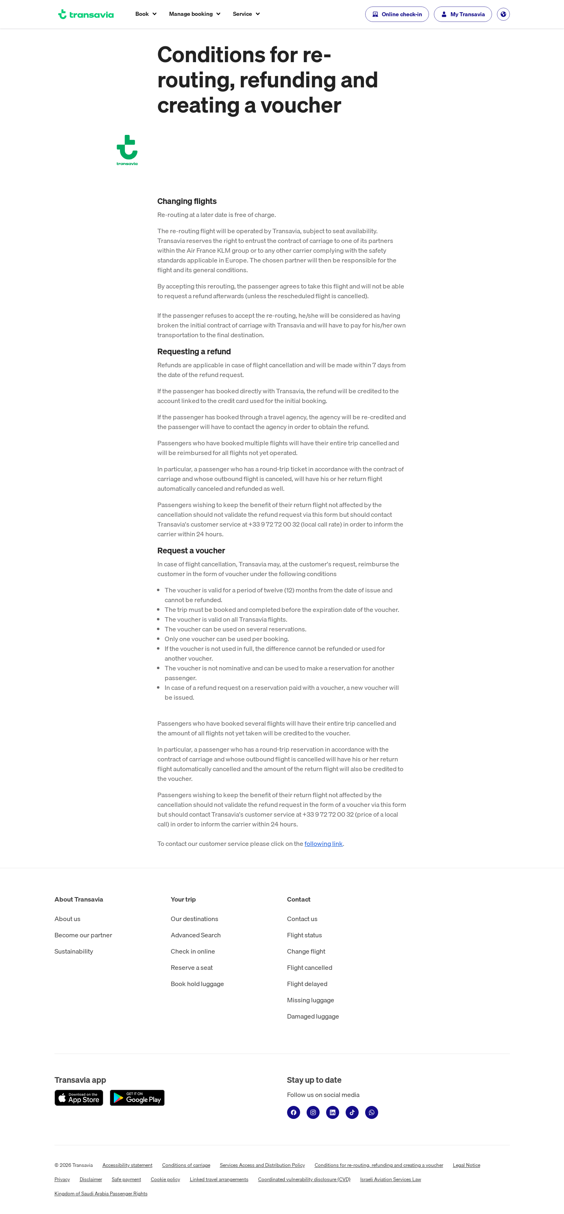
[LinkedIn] (332, 1112)
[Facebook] (293, 1112)
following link (324, 843)
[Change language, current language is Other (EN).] (503, 14)
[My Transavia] (463, 14)
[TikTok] (352, 1112)
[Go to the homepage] (86, 14)
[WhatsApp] (371, 1112)
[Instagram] (313, 1112)
